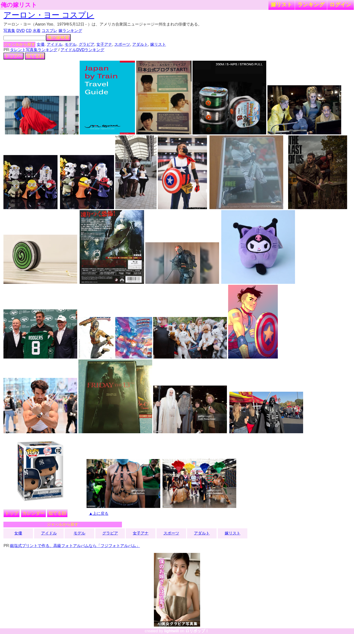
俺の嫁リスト (19, 5)
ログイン (340, 4)
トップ (11, 513)
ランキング (310, 4)
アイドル (54, 44)
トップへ (13, 56)
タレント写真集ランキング (33, 50)
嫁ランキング (70, 31)
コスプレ (49, 31)
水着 (37, 31)
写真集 (9, 31)
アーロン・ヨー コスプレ (48, 15)
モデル (70, 44)
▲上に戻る (98, 513)
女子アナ (104, 44)
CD (28, 31)
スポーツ (122, 44)
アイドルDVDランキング (82, 50)
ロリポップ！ (197, 631)
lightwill (171, 631)
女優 (40, 44)
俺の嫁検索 (58, 37)
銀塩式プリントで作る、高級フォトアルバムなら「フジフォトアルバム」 (75, 546)
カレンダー (33, 513)
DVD (20, 31)
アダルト (140, 44)
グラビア (86, 44)
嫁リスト (281, 4)
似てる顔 (35, 56)
